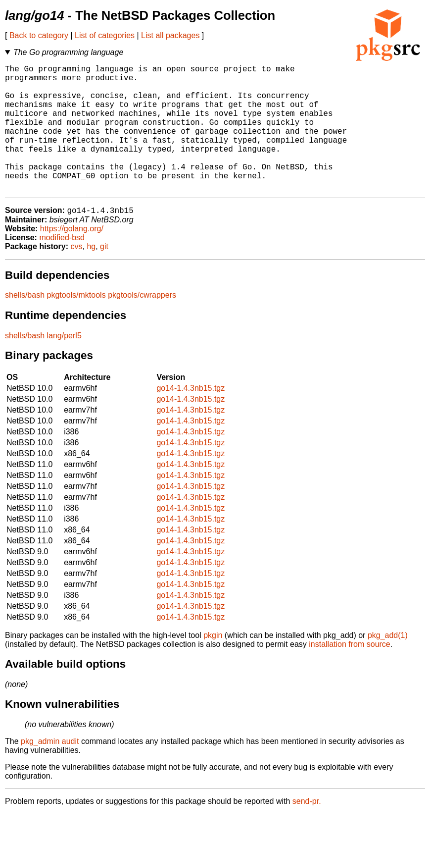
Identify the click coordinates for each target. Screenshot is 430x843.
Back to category (38, 35)
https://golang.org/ (71, 258)
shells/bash (25, 324)
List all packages (170, 35)
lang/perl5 (64, 365)
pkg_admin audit (50, 770)
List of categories (105, 35)
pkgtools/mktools (76, 324)
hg (91, 275)
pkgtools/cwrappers (142, 324)
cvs (77, 275)
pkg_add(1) (388, 664)
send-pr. (306, 830)
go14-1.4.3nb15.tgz (190, 417)
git (104, 275)
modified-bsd (62, 267)
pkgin (212, 664)
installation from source (349, 673)
